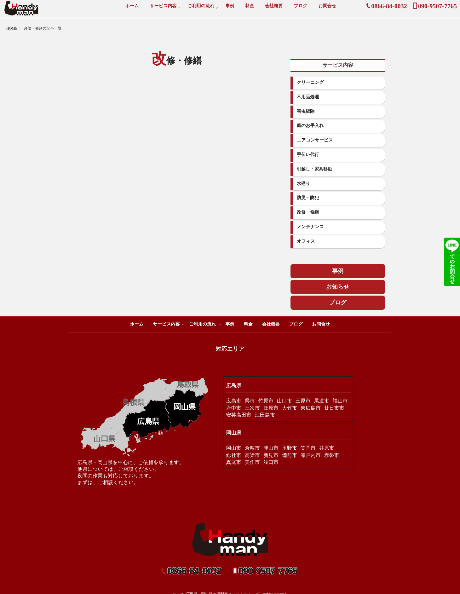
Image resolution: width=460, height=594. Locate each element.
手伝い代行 (308, 155)
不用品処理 (308, 97)
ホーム (132, 10)
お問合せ (327, 10)
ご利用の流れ (201, 10)
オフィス (306, 241)
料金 (249, 10)
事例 (229, 10)
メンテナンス (310, 227)
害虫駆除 (305, 111)
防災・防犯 (308, 198)
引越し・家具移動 (314, 169)
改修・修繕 (308, 212)
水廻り (303, 184)
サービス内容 (163, 10)
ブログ (300, 10)
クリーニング (310, 82)
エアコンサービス (315, 140)
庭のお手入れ (310, 126)
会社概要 (274, 10)
